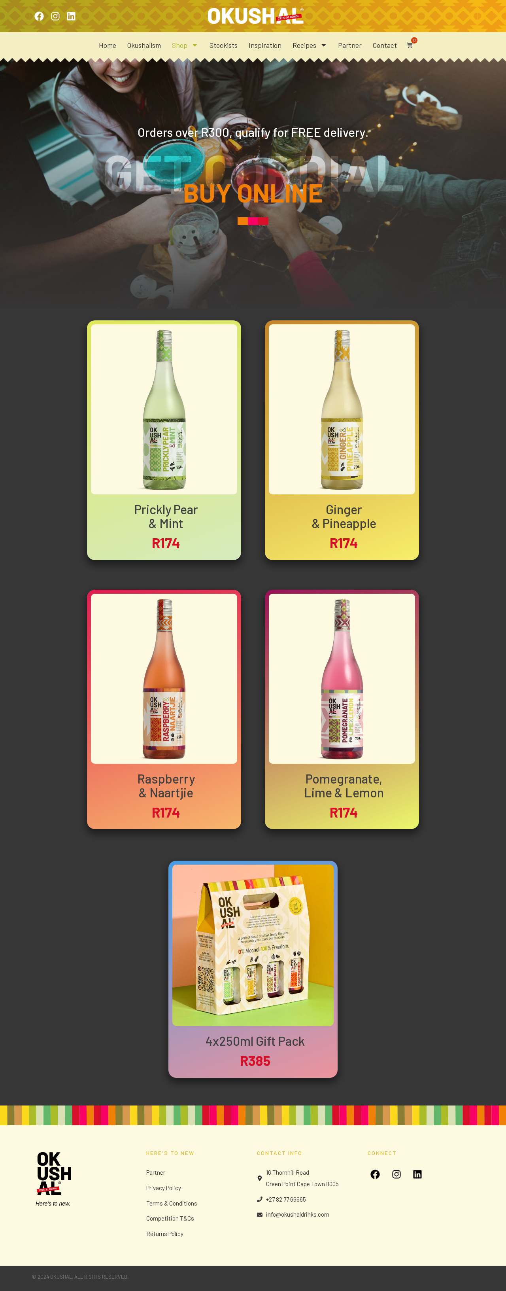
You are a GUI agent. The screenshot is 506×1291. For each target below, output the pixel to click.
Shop (185, 45)
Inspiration (265, 45)
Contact (385, 45)
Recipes (310, 45)
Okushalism (144, 45)
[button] (407, 43)
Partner (350, 45)
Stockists (224, 45)
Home (107, 45)
